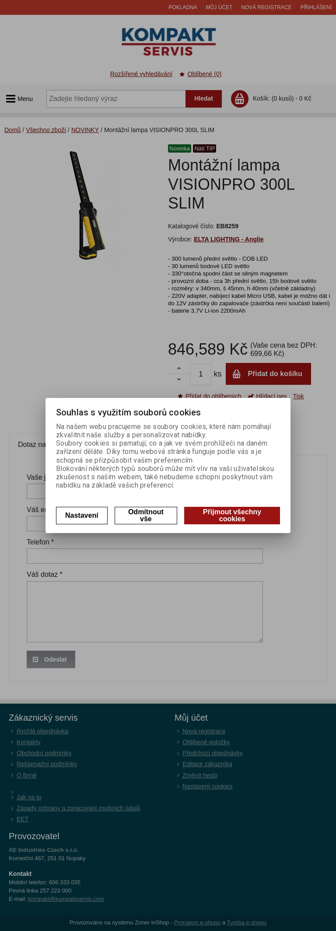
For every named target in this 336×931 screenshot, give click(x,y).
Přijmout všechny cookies (232, 515)
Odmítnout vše (146, 515)
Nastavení (81, 515)
